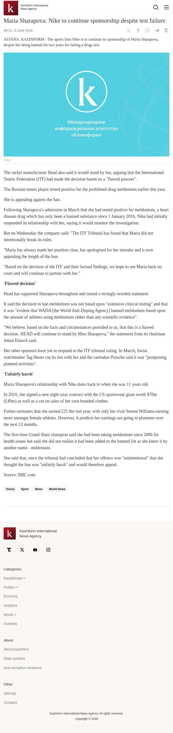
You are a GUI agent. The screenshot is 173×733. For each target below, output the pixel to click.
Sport (25, 489)
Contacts (10, 703)
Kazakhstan (13, 578)
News (38, 489)
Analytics (10, 605)
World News (57, 489)
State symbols (14, 658)
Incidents (10, 624)
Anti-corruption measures (22, 668)
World (8, 615)
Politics (9, 587)
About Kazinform (16, 649)
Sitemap (10, 693)
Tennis (10, 489)
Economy (11, 596)
